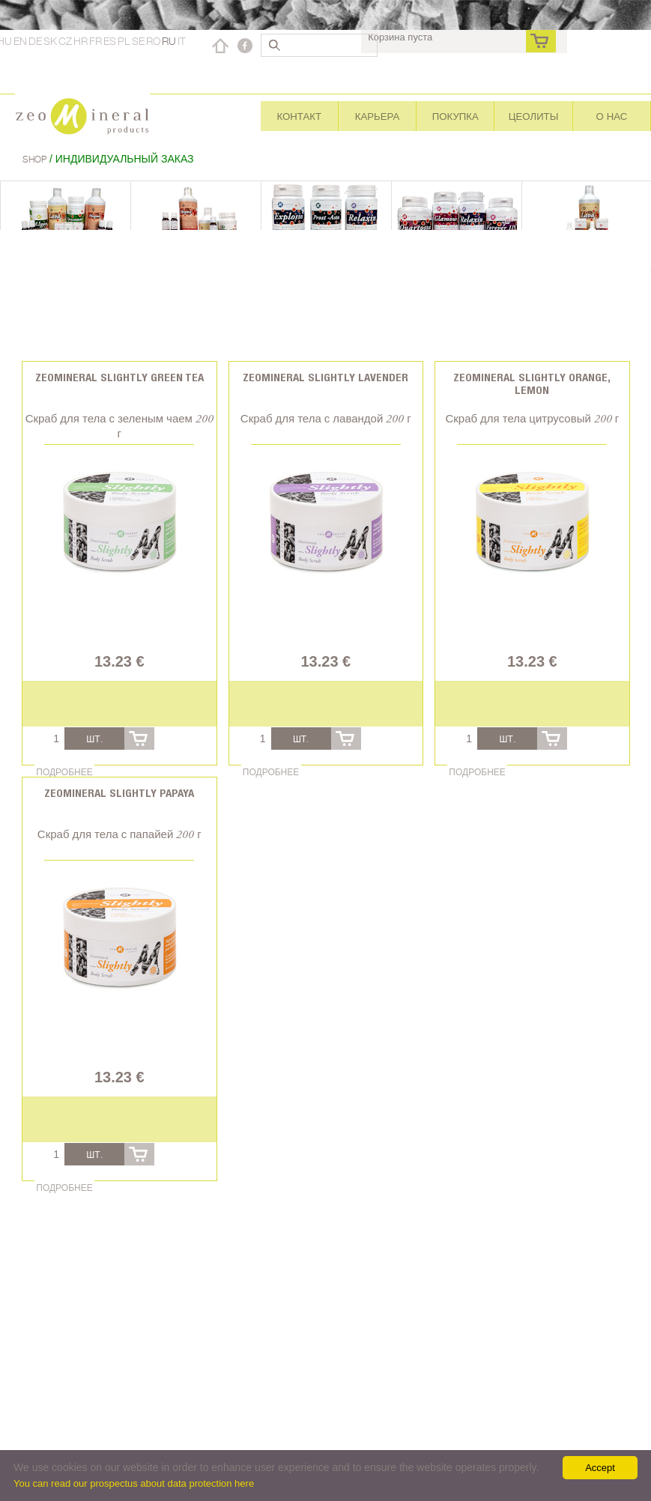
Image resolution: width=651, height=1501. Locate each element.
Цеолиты (534, 116)
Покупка (455, 116)
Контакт (299, 116)
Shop (35, 159)
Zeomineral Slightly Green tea (119, 377)
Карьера (377, 116)
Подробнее (64, 771)
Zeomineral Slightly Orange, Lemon (532, 383)
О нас (611, 116)
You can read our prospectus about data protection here (133, 1483)
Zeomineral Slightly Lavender (325, 377)
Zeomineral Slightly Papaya (119, 792)
